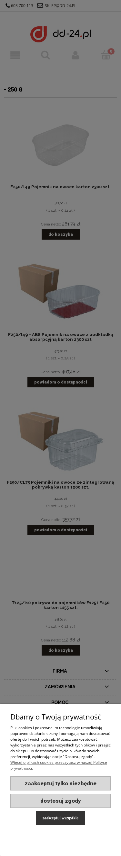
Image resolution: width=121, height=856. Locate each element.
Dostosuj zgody (60, 801)
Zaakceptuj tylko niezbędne (60, 783)
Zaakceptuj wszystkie (60, 818)
